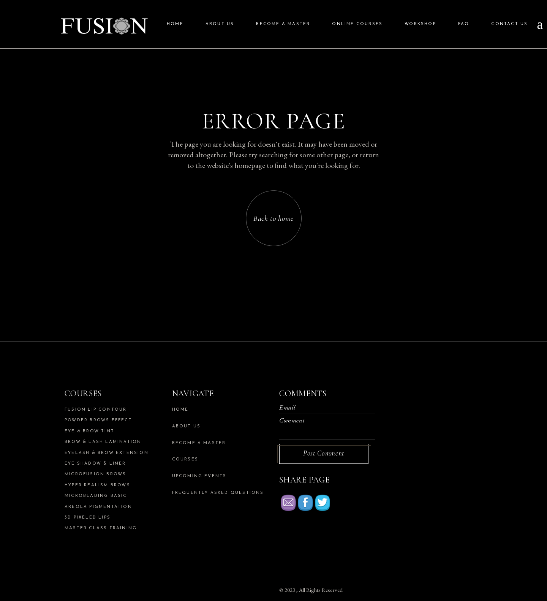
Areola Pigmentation (98, 507)
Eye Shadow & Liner (95, 464)
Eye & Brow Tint (89, 431)
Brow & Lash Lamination (103, 442)
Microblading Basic (96, 496)
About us (186, 426)
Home (180, 410)
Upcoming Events (199, 476)
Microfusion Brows (95, 474)
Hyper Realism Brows (97, 485)
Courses (185, 459)
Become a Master (199, 443)
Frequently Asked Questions (218, 493)
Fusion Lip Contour (96, 410)
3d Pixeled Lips (88, 518)
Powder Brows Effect (98, 420)
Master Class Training (101, 528)
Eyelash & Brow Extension (107, 453)
